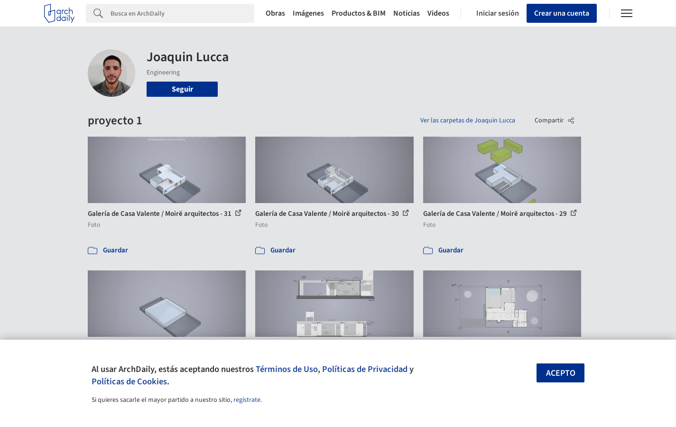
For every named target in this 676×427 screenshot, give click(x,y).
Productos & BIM (359, 13)
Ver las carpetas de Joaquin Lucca (467, 120)
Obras (275, 13)
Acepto (560, 373)
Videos (438, 13)
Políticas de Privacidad (364, 369)
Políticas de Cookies (129, 381)
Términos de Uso (287, 369)
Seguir (182, 89)
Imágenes (308, 13)
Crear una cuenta (561, 13)
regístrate (246, 400)
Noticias (406, 13)
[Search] (182, 13)
